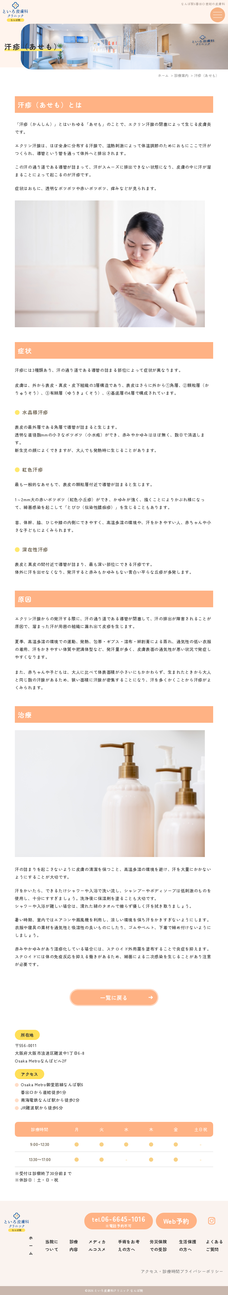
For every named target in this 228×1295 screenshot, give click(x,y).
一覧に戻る (114, 997)
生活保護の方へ (188, 1245)
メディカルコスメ (97, 1245)
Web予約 (176, 1221)
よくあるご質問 (214, 1245)
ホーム (163, 75)
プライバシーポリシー (202, 1271)
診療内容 (73, 1245)
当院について (51, 1245)
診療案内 (181, 75)
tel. (118, 1220)
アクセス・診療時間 (160, 1271)
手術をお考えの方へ (129, 1245)
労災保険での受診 (158, 1245)
